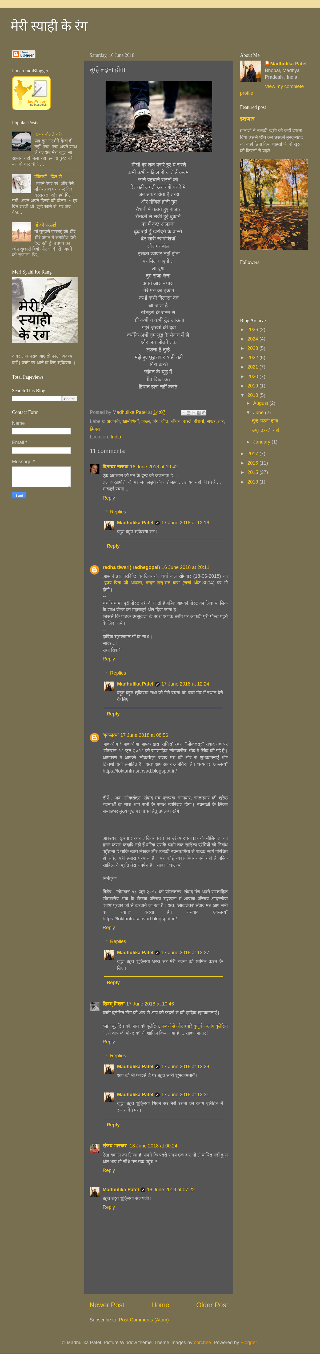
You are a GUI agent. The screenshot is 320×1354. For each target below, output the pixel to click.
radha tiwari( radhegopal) (131, 567)
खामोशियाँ (130, 421)
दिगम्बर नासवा (115, 466)
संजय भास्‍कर (115, 1146)
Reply (109, 498)
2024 (253, 339)
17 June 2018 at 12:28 (185, 1066)
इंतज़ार (247, 119)
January (262, 442)
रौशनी (199, 421)
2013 (253, 482)
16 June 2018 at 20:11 (185, 567)
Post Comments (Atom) (144, 1320)
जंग (155, 421)
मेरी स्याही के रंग (49, 26)
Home (160, 1305)
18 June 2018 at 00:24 (153, 1146)
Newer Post (107, 1305)
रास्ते (187, 421)
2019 (253, 386)
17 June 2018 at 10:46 (150, 1004)
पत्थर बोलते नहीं (48, 134)
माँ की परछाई (45, 225)
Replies (118, 511)
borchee (202, 1342)
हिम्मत (95, 429)
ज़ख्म (145, 421)
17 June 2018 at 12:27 (185, 952)
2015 (253, 472)
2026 (253, 329)
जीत (164, 421)
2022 (253, 357)
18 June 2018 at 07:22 (171, 1189)
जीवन (176, 421)
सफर (211, 421)
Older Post (212, 1305)
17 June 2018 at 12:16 (185, 522)
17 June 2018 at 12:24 (185, 684)
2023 (253, 348)
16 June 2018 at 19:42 (154, 466)
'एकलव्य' (111, 735)
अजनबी (113, 421)
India (116, 437)
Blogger (249, 1342)
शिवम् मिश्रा (114, 1004)
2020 (253, 376)
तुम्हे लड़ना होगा (265, 420)
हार (221, 421)
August (261, 403)
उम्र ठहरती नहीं (265, 430)
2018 (253, 395)
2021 (253, 367)
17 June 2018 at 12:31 (185, 1094)
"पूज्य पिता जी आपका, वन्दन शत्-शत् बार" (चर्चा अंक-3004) (160, 582)
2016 (253, 463)
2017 (253, 453)
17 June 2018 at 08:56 (144, 735)
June (259, 412)
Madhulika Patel (135, 522)
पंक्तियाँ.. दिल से (48, 176)
